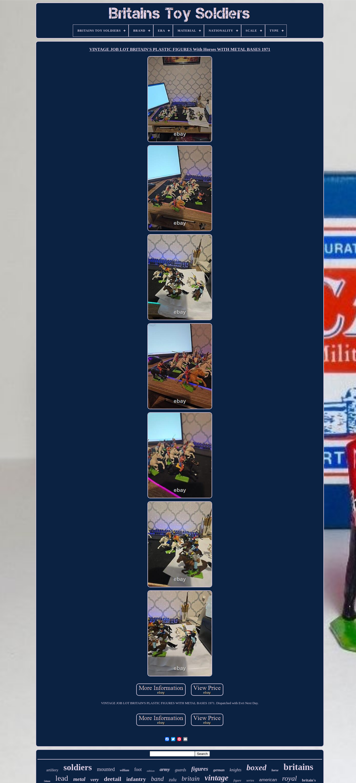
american (268, 779)
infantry (136, 779)
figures (199, 769)
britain (191, 778)
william (124, 770)
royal (289, 778)
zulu (172, 779)
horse (274, 770)
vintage (216, 777)
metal (79, 779)
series (250, 780)
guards (180, 770)
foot (138, 769)
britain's (309, 780)
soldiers (77, 767)
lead (62, 778)
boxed (256, 767)
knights (235, 770)
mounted (106, 769)
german (218, 770)
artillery (52, 770)
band (157, 778)
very (94, 779)
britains (298, 767)
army (165, 769)
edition (151, 770)
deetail (112, 779)
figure (237, 780)
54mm (47, 781)
